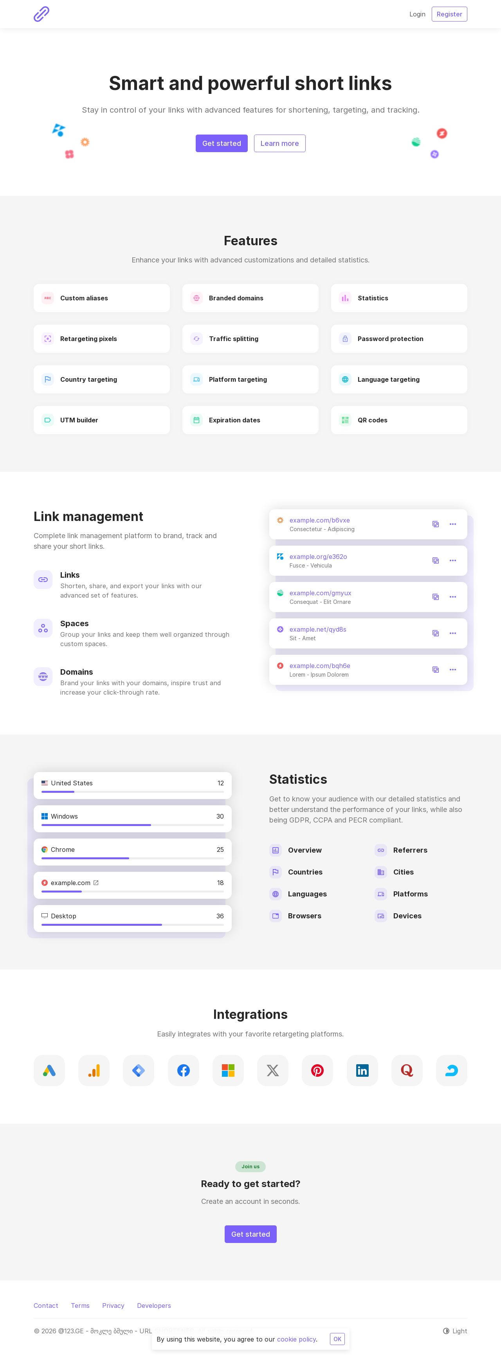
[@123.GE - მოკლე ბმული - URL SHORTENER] (41, 14)
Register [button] (449, 14)
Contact (46, 1305)
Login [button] (417, 14)
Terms (80, 1305)
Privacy (113, 1305)
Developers (154, 1305)
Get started (221, 143)
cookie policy (296, 1339)
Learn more (280, 143)
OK (337, 1339)
